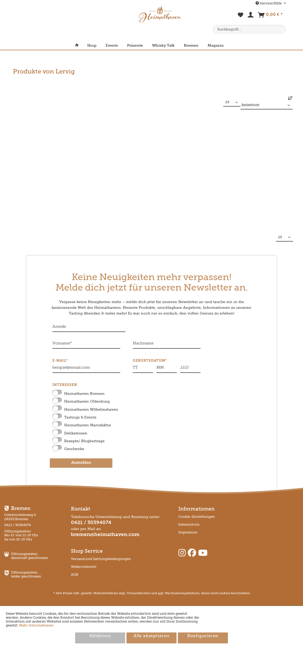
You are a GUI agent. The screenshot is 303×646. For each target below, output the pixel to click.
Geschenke (74, 449)
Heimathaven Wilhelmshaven (91, 409)
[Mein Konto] (251, 16)
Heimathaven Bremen (84, 393)
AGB (74, 574)
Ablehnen (100, 636)
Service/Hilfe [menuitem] (269, 3)
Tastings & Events (80, 417)
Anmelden (81, 463)
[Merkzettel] (240, 18)
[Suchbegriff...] (249, 29)
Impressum (187, 532)
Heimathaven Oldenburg (87, 401)
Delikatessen (75, 433)
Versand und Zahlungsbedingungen (101, 559)
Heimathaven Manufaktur (87, 425)
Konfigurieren (203, 636)
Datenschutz (188, 524)
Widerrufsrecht (83, 567)
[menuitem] (240, 18)
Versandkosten (138, 593)
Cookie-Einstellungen (196, 517)
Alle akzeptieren (151, 636)
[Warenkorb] (270, 16)
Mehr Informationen (36, 625)
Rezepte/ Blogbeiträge (84, 441)
